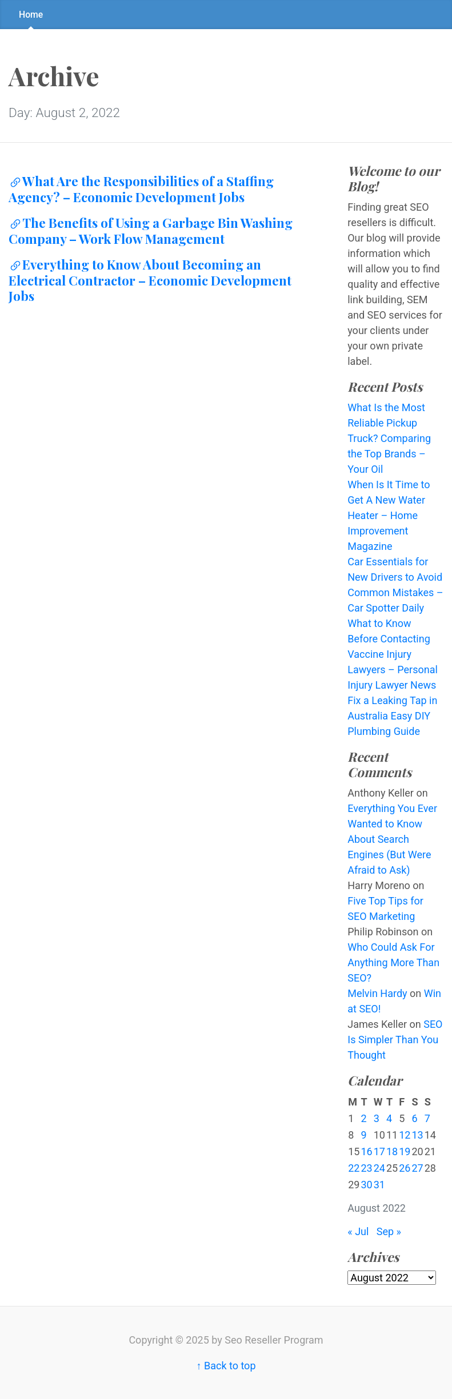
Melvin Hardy (377, 993)
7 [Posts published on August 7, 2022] (427, 1118)
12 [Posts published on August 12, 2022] (404, 1135)
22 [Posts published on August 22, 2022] (353, 1168)
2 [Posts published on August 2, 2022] (363, 1118)
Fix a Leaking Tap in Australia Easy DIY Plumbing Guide (392, 715)
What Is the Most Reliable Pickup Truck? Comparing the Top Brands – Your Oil (389, 438)
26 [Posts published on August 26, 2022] (404, 1168)
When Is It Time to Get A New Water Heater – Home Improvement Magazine (388, 515)
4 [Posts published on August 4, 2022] (389, 1118)
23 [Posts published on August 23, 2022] (366, 1168)
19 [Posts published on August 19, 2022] (404, 1151)
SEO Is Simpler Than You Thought (394, 1039)
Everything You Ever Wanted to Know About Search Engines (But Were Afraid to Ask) (392, 839)
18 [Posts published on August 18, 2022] (392, 1151)
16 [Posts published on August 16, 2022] (366, 1151)
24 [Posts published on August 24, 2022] (379, 1168)
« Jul (358, 1231)
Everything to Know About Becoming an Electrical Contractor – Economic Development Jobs (150, 280)
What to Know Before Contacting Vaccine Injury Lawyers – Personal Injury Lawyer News (392, 654)
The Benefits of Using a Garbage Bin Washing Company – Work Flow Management (151, 230)
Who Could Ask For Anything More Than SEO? (393, 962)
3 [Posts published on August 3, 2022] (376, 1118)
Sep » (389, 1231)
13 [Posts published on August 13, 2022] (417, 1135)
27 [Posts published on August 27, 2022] (417, 1168)
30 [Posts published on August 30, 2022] (366, 1185)
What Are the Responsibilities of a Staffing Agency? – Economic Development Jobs (141, 189)
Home (31, 14)
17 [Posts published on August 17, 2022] (379, 1151)
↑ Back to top (225, 1366)
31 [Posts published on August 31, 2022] (379, 1185)
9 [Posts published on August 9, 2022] (363, 1135)
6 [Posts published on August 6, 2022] (414, 1118)
